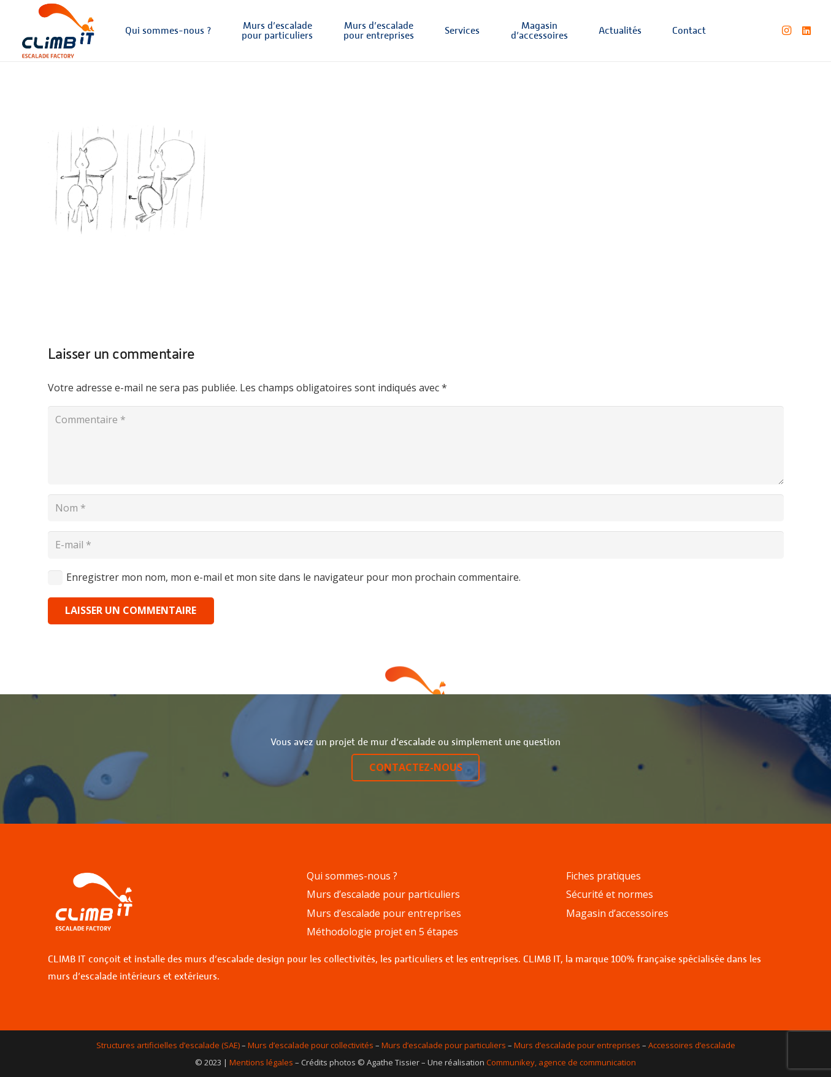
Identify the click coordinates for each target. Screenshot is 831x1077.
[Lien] (58, 30)
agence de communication (587, 1062)
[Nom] (416, 508)
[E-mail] (416, 545)
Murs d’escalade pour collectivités (310, 1045)
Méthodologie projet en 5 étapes (382, 931)
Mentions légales (261, 1062)
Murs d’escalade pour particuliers (383, 894)
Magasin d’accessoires (617, 913)
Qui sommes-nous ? (352, 876)
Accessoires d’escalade (691, 1045)
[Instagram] (787, 30)
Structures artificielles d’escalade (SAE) (168, 1045)
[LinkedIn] (806, 30)
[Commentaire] (416, 445)
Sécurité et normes (609, 894)
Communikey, (511, 1062)
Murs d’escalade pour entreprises (384, 913)
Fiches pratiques (603, 876)
